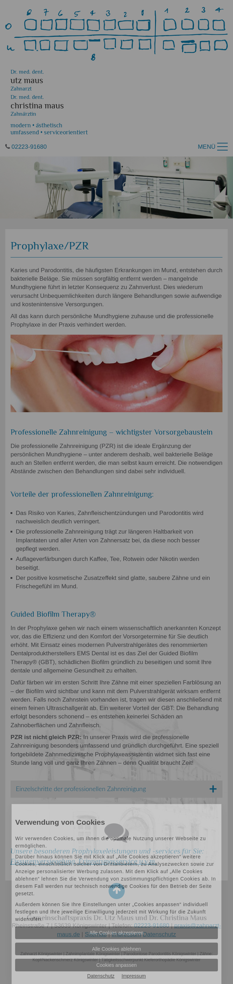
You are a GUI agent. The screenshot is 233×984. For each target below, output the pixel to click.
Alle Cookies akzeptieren (116, 933)
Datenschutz (101, 976)
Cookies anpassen (116, 965)
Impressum (134, 976)
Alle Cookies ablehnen (116, 949)
